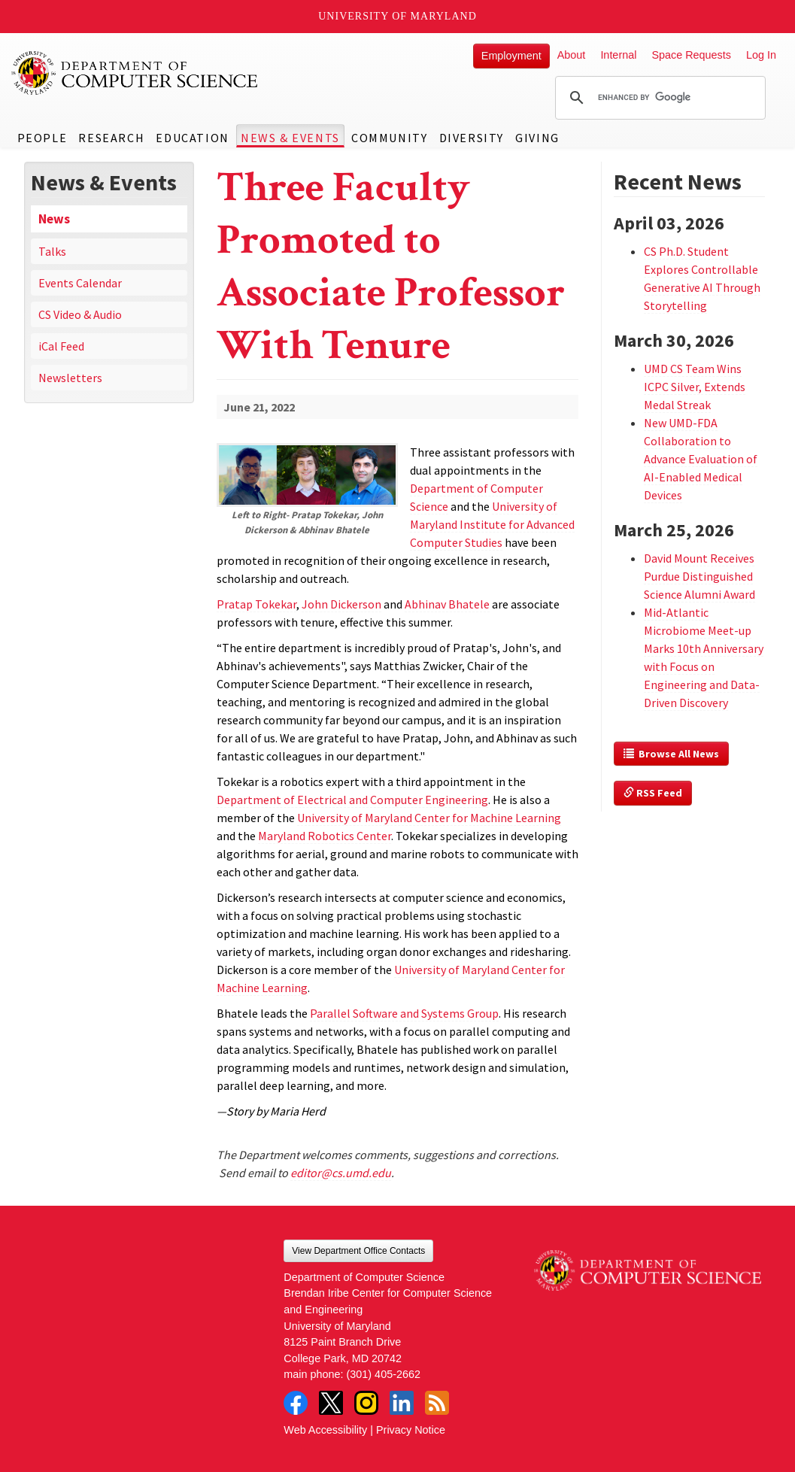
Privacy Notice (410, 1430)
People (42, 137)
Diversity (471, 137)
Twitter (331, 1403)
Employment (511, 56)
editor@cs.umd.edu (340, 1172)
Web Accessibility (325, 1430)
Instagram (366, 1403)
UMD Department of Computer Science (135, 73)
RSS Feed (653, 793)
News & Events (290, 137)
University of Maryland (397, 16)
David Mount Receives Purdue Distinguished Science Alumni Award (699, 576)
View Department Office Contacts (358, 1251)
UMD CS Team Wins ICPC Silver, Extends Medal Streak (694, 386)
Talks (52, 251)
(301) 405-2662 (383, 1374)
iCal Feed (61, 346)
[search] (658, 98)
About (571, 55)
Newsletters (70, 377)
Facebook (296, 1403)
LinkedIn (402, 1403)
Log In (761, 55)
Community (389, 137)
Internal (618, 55)
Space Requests (691, 55)
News (54, 219)
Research (111, 137)
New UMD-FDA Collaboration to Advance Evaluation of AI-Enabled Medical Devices (700, 458)
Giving (537, 137)
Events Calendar (80, 282)
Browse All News (671, 753)
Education (192, 137)
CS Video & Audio (80, 314)
